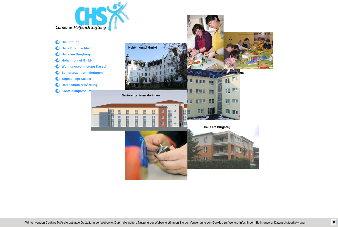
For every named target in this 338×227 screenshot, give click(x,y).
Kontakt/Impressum (76, 91)
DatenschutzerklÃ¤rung (79, 85)
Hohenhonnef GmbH (77, 60)
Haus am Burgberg (76, 54)
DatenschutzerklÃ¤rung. (289, 222)
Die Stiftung (71, 42)
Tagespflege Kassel (76, 79)
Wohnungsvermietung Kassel (84, 66)
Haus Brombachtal (76, 48)
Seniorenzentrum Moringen (82, 72)
